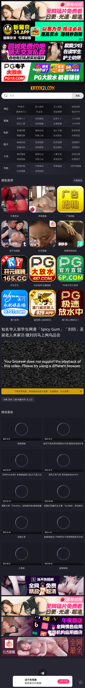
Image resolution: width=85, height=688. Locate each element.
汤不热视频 (76, 165)
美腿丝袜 (21, 147)
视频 (6, 120)
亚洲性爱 (21, 130)
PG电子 (21, 106)
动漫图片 (76, 142)
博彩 (6, 108)
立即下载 (63, 681)
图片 (6, 144)
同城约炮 (21, 165)
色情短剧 (39, 171)
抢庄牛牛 (76, 111)
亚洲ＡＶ (21, 118)
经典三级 (39, 135)
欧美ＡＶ (57, 118)
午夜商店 (39, 165)
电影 (6, 132)
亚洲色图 (39, 142)
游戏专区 (76, 106)
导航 (6, 168)
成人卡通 (57, 130)
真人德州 (39, 106)
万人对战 (57, 106)
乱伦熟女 (57, 135)
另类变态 (76, 135)
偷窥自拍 (21, 142)
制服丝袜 (21, 135)
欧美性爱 (76, 130)
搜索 (78, 95)
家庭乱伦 (39, 154)
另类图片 (76, 147)
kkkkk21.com (42, 88)
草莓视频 (57, 165)
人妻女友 (57, 154)
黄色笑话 (57, 159)
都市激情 (21, 154)
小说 (6, 156)
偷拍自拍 (39, 130)
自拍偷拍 (39, 118)
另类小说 (39, 159)
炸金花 (39, 111)
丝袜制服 (39, 123)
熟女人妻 (21, 123)
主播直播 (57, 123)
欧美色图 (57, 142)
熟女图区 (57, 147)
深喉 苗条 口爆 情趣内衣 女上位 (18, 399)
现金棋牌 (57, 111)
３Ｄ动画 (76, 118)
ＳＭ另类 (76, 123)
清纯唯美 (39, 147)
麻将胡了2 (21, 111)
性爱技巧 (76, 159)
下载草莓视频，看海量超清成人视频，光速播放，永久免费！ (48, 391)
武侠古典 (76, 154)
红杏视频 (21, 171)
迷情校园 (21, 159)
